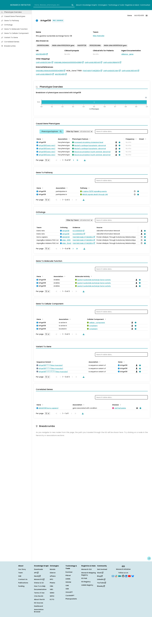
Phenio (52, 583)
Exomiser (69, 572)
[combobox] (54, 5)
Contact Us (22, 579)
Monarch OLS (86, 569)
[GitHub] (123, 576)
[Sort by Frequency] (135, 139)
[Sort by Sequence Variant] (52, 362)
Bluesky (101, 586)
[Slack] (116, 576)
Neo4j (37, 576)
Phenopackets (71, 599)
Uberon (53, 573)
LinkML (68, 579)
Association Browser (38, 610)
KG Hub (84, 578)
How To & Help (39, 586)
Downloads (38, 569)
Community (145, 5)
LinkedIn (101, 579)
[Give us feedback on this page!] (149, 558)
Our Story (22, 569)
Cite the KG (38, 596)
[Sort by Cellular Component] (105, 319)
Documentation (40, 589)
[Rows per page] (47, 160)
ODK (67, 589)
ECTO (52, 599)
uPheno (53, 576)
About (79, 5)
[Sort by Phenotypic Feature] (89, 139)
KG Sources (38, 603)
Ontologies (102, 5)
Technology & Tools (116, 5)
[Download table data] (84, 160)
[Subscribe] (113, 576)
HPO (51, 579)
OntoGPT (69, 592)
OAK (67, 585)
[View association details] (119, 142)
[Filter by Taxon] (79, 131)
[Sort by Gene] (42, 139)
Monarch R (39, 579)
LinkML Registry (87, 585)
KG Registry (85, 582)
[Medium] (119, 576)
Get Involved (102, 569)
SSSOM (68, 582)
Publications (23, 583)
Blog (99, 576)
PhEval (68, 575)
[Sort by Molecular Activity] (91, 276)
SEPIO (52, 596)
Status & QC (39, 583)
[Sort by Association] (68, 139)
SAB (19, 576)
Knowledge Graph (90, 5)
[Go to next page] (73, 160)
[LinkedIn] (126, 576)
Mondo (52, 569)
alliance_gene (127, 54)
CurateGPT (70, 595)
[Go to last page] (77, 160)
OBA (51, 586)
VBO (51, 589)
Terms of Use (39, 593)
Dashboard (38, 606)
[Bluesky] (133, 576)
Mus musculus (98, 35)
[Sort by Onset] (145, 139)
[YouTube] (129, 576)
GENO (52, 593)
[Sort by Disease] (120, 405)
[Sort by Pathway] (88, 188)
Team (20, 573)
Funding (21, 586)
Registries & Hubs (132, 5)
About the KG (39, 599)
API (36, 573)
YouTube (101, 583)
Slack (100, 573)
